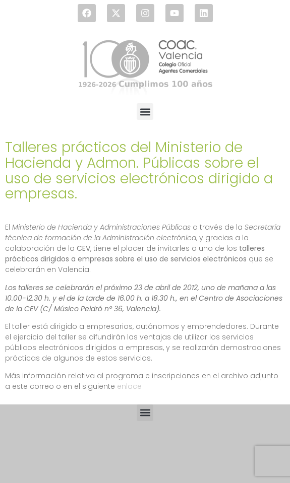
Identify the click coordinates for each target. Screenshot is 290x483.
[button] (145, 111)
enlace (129, 386)
